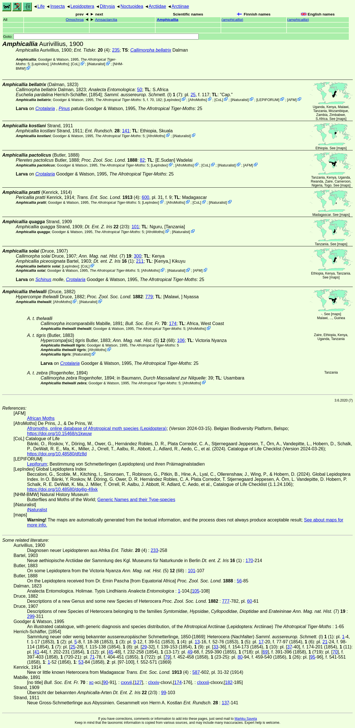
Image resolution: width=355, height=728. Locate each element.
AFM (292, 99)
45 (110, 652)
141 (126, 130)
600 (145, 197)
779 (149, 296)
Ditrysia (107, 6)
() (232, 19)
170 (249, 560)
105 (195, 591)
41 (36, 652)
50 (139, 89)
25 (193, 94)
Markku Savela (245, 719)
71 (92, 657)
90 (105, 682)
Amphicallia (167, 19)
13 (197, 641)
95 (312, 657)
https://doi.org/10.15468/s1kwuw (59, 433)
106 (181, 340)
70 (335, 652)
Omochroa (74, 19)
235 (116, 50)
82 (142, 160)
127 (138, 682)
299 (31, 616)
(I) (138, 94)
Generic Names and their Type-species (136, 499)
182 (229, 682)
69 (265, 652)
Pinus (64, 108)
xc (91, 682)
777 (226, 601)
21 (325, 641)
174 (173, 323)
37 (289, 646)
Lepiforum (37, 464)
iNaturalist (96, 64)
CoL (75, 64)
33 (215, 646)
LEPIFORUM (267, 99)
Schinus (43, 279)
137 (225, 702)
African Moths (41, 418)
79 (167, 657)
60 (249, 601)
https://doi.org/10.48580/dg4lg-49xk (62, 489)
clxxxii (203, 682)
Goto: (101, 36)
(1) (114, 261)
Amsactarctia (106, 19)
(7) (105, 256)
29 (144, 646)
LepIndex (40, 64)
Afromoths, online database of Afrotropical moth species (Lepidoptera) (97, 428)
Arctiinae (180, 6)
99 (163, 692)
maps (341, 119)
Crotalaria (45, 108)
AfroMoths (60, 64)
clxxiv (153, 682)
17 (261, 641)
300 (137, 256)
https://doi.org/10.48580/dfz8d (57, 453)
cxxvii (126, 682)
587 (196, 672)
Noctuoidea (131, 6)
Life (41, 6)
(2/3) (107, 226)
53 (80, 662)
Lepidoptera (82, 6)
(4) (91, 50)
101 (135, 226)
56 (239, 580)
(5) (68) (144, 340)
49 (189, 652)
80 (240, 657)
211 (140, 261)
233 (154, 550)
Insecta (57, 6)
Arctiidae (157, 6)
